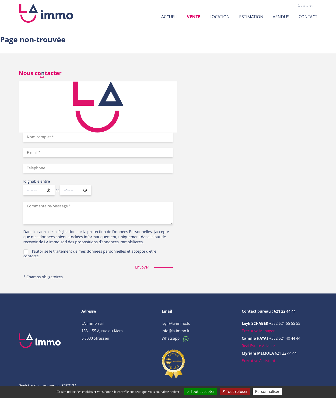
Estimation (251, 16)
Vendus (281, 16)
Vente (193, 17)
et (57, 190)
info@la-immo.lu (176, 330)
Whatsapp (176, 338)
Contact (308, 16)
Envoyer (142, 267)
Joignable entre (36, 181)
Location (220, 16)
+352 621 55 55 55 (284, 323)
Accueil (169, 16)
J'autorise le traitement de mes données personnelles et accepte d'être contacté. (89, 253)
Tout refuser (235, 391)
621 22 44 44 (286, 353)
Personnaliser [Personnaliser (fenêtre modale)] (267, 391)
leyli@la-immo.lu (176, 323)
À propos (305, 6)
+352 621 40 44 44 (284, 338)
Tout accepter (201, 391)
